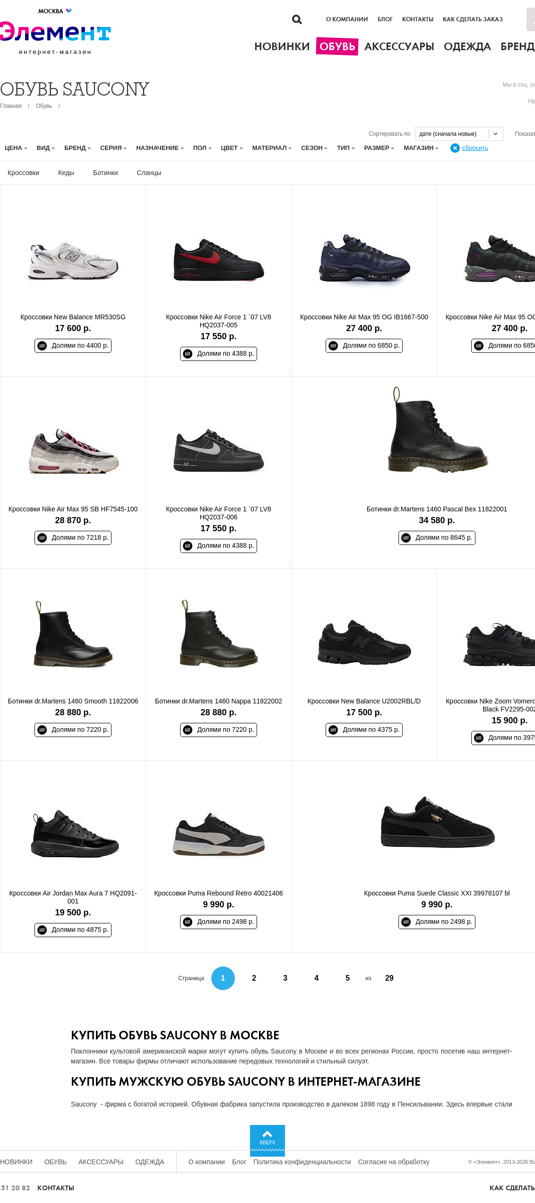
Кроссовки (23, 172)
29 (389, 978)
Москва (55, 11)
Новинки (16, 1162)
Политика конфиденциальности (302, 1162)
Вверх (268, 1142)
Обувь (44, 106)
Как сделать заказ (473, 19)
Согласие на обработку (394, 1162)
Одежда (150, 1162)
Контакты (417, 19)
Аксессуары (101, 1162)
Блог (385, 19)
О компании (347, 19)
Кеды (66, 172)
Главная (11, 106)
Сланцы (149, 172)
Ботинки (105, 172)
